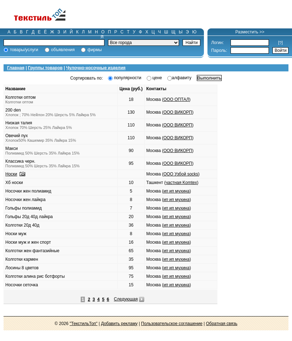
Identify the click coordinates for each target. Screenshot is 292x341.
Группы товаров (45, 67)
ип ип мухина (176, 191)
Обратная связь (221, 323)
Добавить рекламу (119, 323)
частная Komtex (181, 182)
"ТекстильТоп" (83, 323)
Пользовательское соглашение (171, 323)
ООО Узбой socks (180, 174)
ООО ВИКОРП (177, 112)
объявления (63, 49)
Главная (16, 67)
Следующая (126, 299)
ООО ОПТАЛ (176, 99)
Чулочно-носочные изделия (95, 67)
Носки (11, 174)
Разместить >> (249, 31)
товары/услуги (24, 49)
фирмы (94, 49)
